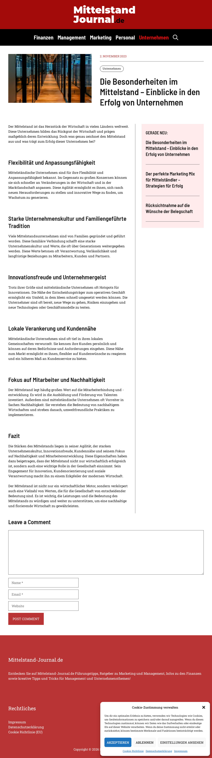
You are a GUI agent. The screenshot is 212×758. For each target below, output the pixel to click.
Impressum (181, 751)
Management (72, 37)
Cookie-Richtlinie (133, 751)
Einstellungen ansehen (182, 742)
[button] (204, 707)
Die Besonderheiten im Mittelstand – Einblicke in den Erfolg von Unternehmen (172, 148)
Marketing (100, 37)
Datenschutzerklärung (159, 751)
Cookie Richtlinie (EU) (25, 732)
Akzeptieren (118, 742)
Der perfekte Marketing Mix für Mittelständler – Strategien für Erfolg (170, 179)
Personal (125, 37)
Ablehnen (145, 742)
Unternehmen (154, 37)
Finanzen (43, 37)
